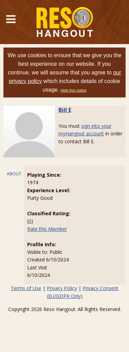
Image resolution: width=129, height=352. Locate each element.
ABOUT (14, 174)
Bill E (64, 110)
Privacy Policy (62, 288)
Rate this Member (47, 229)
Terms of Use (26, 288)
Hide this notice (73, 90)
